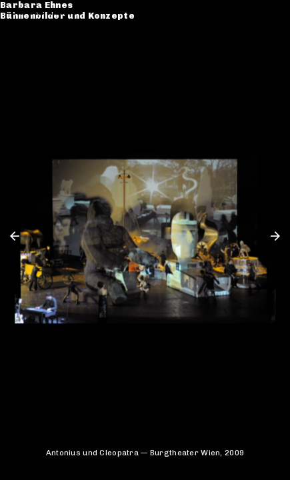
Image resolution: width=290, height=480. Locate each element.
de (255, 12)
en (274, 12)
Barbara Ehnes (47, 12)
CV (17, 52)
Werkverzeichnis (52, 40)
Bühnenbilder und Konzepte (78, 23)
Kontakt (30, 62)
